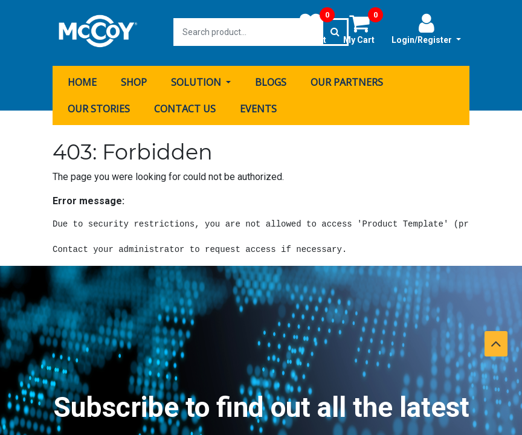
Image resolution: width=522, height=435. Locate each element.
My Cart (363, 28)
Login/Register (426, 28)
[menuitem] (82, 80)
